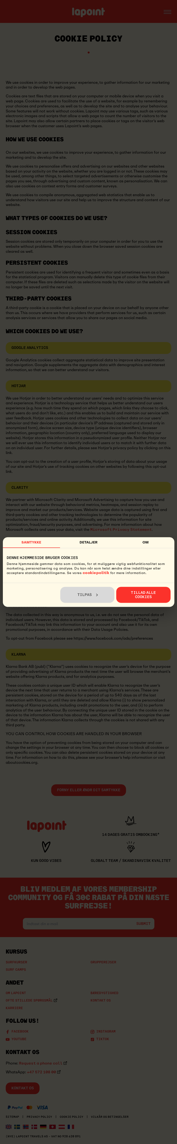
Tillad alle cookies (143, 595)
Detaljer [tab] (89, 542)
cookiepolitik (96, 572)
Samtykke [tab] (31, 542)
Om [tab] (145, 542)
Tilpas (87, 594)
